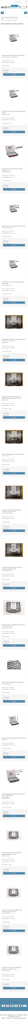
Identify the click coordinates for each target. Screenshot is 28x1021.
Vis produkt (14, 74)
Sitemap (15, 1001)
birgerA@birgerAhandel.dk (20, 1018)
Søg (26, 1)
